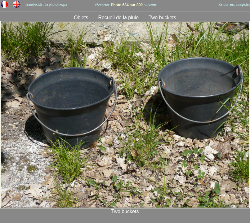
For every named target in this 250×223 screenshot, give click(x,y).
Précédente (101, 5)
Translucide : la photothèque (46, 4)
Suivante (150, 5)
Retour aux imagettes (234, 4)
